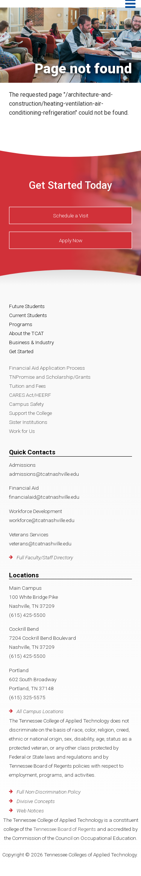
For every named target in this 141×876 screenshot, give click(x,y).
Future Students (27, 306)
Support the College (30, 413)
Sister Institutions (28, 422)
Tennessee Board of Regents (64, 829)
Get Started (21, 351)
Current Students (28, 315)
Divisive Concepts (36, 801)
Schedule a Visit (70, 216)
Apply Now (70, 240)
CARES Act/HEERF (30, 395)
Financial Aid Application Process (47, 368)
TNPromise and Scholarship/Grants (50, 377)
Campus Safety (26, 404)
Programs (20, 324)
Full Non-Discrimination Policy (48, 792)
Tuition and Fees (27, 386)
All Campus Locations (40, 711)
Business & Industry (31, 342)
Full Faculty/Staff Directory (45, 557)
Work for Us (22, 431)
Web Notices (30, 811)
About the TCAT (26, 333)
